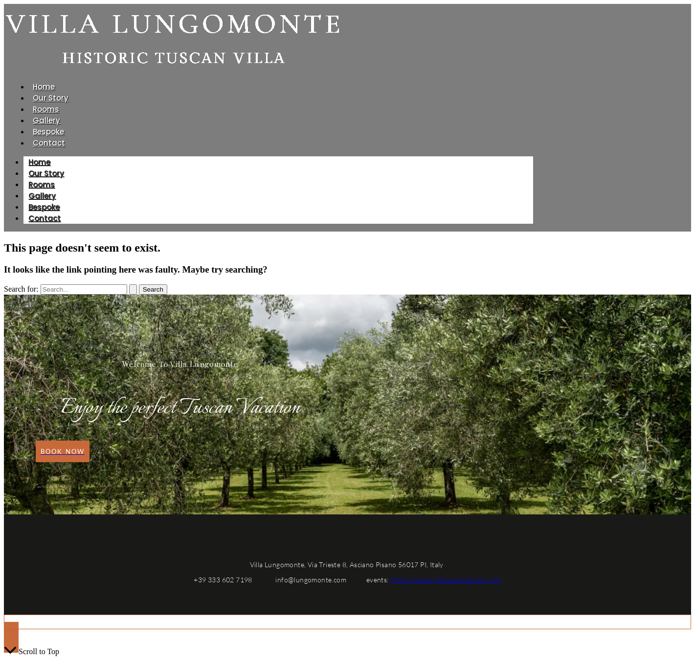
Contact (49, 143)
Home (44, 87)
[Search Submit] (133, 289)
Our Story (50, 98)
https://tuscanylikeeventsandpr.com (445, 579)
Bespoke (48, 132)
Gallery (46, 120)
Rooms (46, 109)
